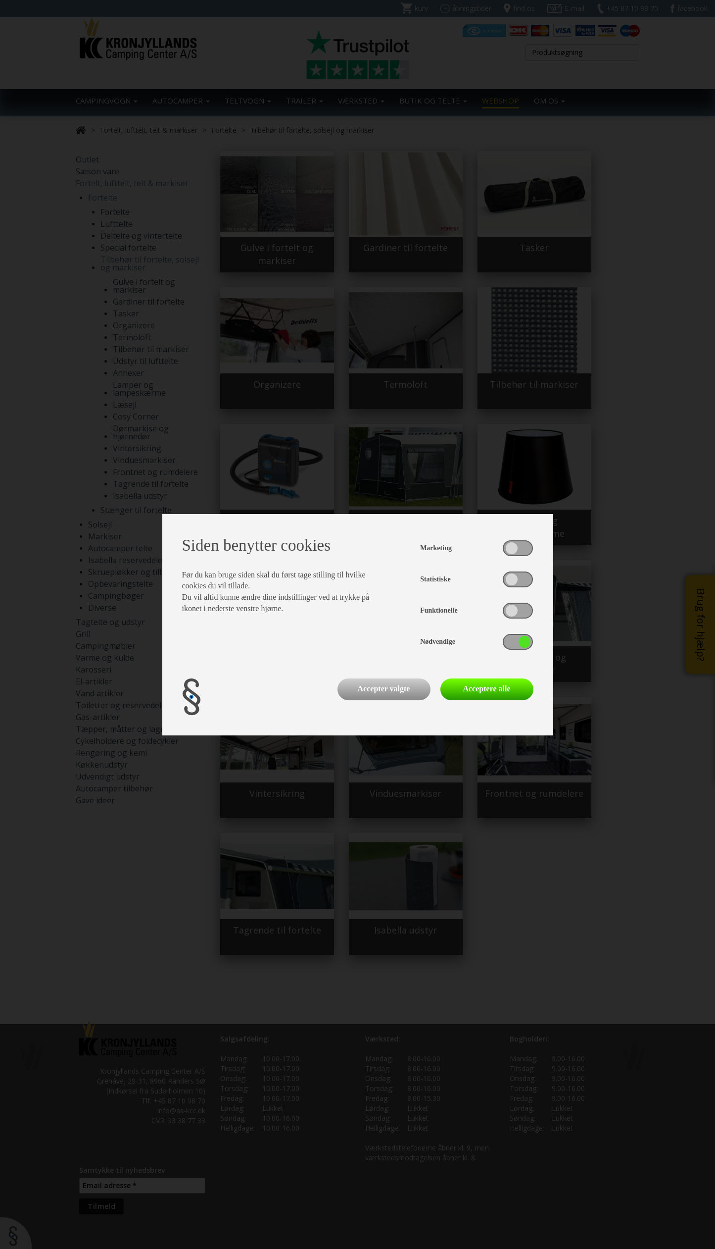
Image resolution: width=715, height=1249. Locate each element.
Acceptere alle (486, 688)
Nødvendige (437, 641)
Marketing (436, 548)
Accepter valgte (384, 688)
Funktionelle (438, 610)
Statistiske (435, 579)
